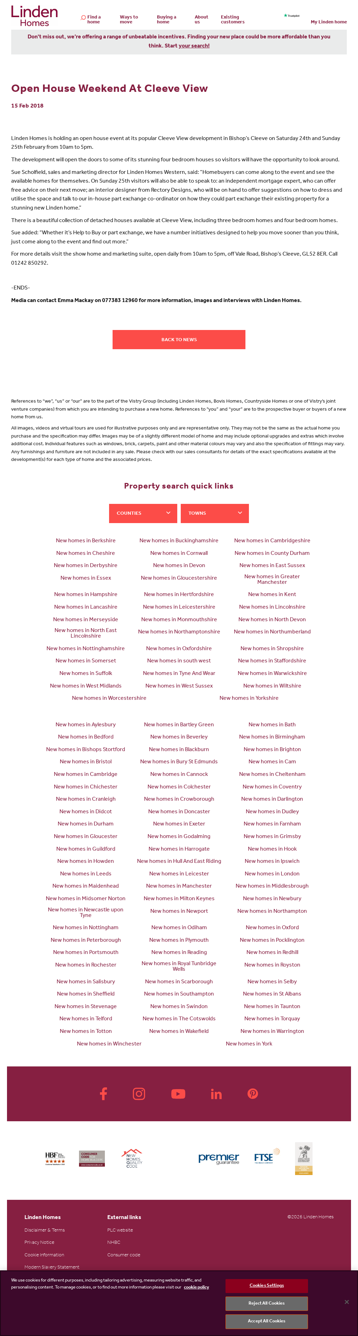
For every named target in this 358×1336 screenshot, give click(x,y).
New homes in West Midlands (86, 686)
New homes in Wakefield (179, 1032)
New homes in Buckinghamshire (179, 541)
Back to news (179, 340)
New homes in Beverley (179, 737)
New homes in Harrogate (179, 849)
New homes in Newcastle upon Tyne (85, 913)
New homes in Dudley (272, 812)
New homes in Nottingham (86, 928)
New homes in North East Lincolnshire (86, 633)
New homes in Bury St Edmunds (179, 762)
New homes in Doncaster (179, 812)
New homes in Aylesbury (86, 725)
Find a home (94, 20)
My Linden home (329, 22)
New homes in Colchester (179, 787)
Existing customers (233, 20)
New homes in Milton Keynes (179, 899)
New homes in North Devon (272, 620)
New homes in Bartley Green (179, 725)
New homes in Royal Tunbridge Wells (179, 966)
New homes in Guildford (85, 849)
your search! (194, 46)
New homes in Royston (272, 965)
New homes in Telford (85, 1019)
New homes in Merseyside (85, 620)
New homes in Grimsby (272, 837)
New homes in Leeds (86, 874)
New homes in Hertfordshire (179, 595)
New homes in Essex (85, 578)
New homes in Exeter (179, 824)
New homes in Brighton (272, 750)
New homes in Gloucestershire (179, 578)
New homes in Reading (179, 953)
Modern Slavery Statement (51, 1267)
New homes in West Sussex (179, 686)
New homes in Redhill (272, 953)
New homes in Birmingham (272, 737)
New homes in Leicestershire (179, 607)
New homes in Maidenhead (85, 886)
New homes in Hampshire (85, 595)
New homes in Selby (272, 982)
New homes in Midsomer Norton (86, 899)
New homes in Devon (179, 566)
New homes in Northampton (272, 912)
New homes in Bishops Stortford (85, 750)
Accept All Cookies (266, 1321)
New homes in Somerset (86, 661)
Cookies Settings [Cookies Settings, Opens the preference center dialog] (267, 1286)
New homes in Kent (272, 595)
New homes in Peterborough (86, 941)
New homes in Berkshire (86, 541)
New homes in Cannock (179, 775)
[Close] (347, 1302)
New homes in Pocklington (272, 941)
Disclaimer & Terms (44, 1230)
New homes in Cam (272, 762)
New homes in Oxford (272, 928)
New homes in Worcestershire (109, 699)
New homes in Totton (86, 1032)
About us (201, 20)
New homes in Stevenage (86, 1007)
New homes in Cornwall (179, 554)
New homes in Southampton (179, 994)
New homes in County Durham (272, 554)
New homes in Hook (272, 849)
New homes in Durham (86, 824)
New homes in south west (179, 661)
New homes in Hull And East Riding (179, 862)
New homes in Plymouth (179, 941)
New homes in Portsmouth (86, 953)
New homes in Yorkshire (249, 699)
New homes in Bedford (86, 737)
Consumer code (123, 1255)
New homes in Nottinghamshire (85, 649)
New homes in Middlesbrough (272, 886)
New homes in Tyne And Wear (179, 674)
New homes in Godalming (179, 837)
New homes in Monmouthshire (179, 620)
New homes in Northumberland (272, 632)
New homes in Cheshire (85, 554)
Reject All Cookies (267, 1303)
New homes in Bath (272, 725)
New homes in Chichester (85, 787)
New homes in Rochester (85, 965)
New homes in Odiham (179, 928)
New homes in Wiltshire (272, 686)
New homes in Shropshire (272, 649)
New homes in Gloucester (85, 837)
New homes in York (249, 1044)
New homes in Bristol (86, 762)
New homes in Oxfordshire (179, 649)
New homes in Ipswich (272, 862)
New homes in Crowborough (179, 799)
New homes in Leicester (179, 874)
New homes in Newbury (272, 899)
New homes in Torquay (272, 1019)
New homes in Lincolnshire (272, 607)
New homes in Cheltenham (272, 775)
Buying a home (166, 20)
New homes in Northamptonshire (179, 632)
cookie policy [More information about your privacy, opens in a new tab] (196, 1287)
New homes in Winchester (109, 1044)
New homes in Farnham (272, 824)
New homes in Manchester (179, 886)
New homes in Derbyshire (85, 566)
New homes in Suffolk (85, 674)
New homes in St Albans (272, 994)
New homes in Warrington (272, 1032)
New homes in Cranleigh (86, 799)
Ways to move (129, 20)
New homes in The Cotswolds (179, 1019)
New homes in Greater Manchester (272, 580)
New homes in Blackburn (179, 750)
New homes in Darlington (272, 799)
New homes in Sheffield (86, 994)
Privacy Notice (39, 1243)
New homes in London (272, 874)
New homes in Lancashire (85, 607)
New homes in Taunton (272, 1007)
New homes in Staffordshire (272, 661)
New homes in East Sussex (272, 566)
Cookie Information (44, 1255)
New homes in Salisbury (86, 982)
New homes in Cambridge (85, 775)
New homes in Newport (179, 912)
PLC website (120, 1230)
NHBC (113, 1243)
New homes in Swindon (179, 1007)
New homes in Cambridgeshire (272, 541)
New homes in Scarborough (179, 982)
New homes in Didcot (85, 812)
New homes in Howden (85, 862)
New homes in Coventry (272, 787)
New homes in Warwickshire (272, 674)
